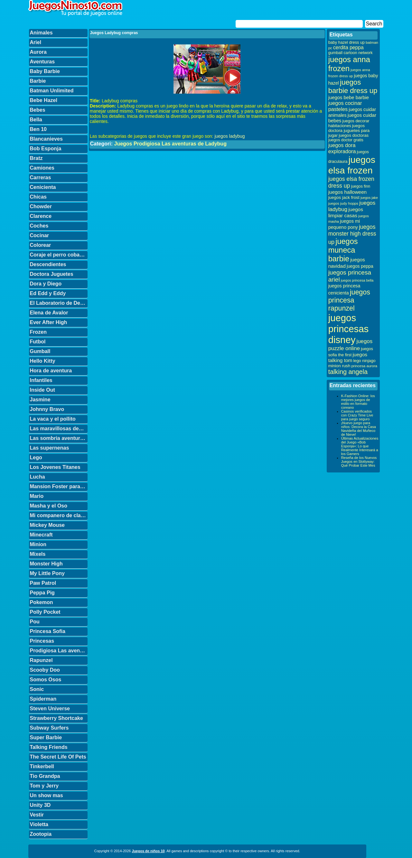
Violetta (39, 824)
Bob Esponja (45, 148)
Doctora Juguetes (51, 274)
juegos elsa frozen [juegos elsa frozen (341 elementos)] (351, 164)
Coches (39, 225)
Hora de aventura (51, 370)
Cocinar (39, 235)
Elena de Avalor (49, 312)
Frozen (38, 332)
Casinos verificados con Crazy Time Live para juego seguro (357, 415)
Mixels (38, 554)
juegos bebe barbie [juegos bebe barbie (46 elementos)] (348, 97)
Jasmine (40, 399)
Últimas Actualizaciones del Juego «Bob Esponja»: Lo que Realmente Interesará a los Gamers (360, 446)
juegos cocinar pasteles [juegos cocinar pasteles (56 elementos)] (345, 106)
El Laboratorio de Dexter (59, 303)
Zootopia (41, 834)
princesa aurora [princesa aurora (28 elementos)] (364, 366)
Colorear (40, 245)
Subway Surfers (49, 728)
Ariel (36, 42)
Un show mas (46, 795)
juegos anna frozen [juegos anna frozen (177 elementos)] (349, 64)
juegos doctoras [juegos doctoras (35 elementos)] (354, 135)
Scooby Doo (45, 670)
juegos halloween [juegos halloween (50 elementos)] (347, 192)
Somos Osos (45, 679)
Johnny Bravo (47, 409)
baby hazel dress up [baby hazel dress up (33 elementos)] (346, 42)
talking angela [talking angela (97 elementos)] (348, 371)
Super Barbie (46, 737)
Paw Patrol (43, 583)
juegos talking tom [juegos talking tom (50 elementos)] (347, 357)
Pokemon (41, 602)
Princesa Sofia (47, 631)
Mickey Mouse (47, 525)
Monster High (46, 563)
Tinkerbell (42, 766)
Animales (41, 32)
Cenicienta (43, 187)
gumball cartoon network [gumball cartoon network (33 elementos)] (350, 53)
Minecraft (41, 534)
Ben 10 (38, 129)
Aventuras (42, 61)
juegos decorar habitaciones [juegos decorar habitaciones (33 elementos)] (349, 123)
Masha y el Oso (49, 505)
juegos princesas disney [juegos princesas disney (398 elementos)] (348, 328)
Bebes (37, 110)
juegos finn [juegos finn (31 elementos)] (360, 186)
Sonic (37, 689)
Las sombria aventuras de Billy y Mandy (59, 438)
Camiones (42, 168)
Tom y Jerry (44, 785)
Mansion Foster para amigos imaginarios (59, 486)
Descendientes (48, 264)
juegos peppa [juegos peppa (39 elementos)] (360, 266)
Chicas (38, 197)
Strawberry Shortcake (56, 718)
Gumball (40, 351)
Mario (37, 496)
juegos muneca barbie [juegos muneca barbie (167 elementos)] (343, 250)
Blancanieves (46, 139)
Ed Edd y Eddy (48, 293)
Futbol (38, 341)
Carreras (40, 177)
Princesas (42, 641)
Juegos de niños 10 (148, 851)
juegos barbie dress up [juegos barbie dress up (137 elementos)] (353, 86)
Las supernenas (49, 448)
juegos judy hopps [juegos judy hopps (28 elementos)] (343, 203)
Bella (36, 119)
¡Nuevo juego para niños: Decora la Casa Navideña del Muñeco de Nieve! (358, 428)
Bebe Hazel (43, 100)
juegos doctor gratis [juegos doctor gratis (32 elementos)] (345, 140)
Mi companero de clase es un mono (59, 515)
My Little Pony (47, 573)
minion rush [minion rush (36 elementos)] (339, 365)
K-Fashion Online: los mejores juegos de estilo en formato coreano (358, 401)
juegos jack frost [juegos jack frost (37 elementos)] (344, 197)
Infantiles (41, 380)
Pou (35, 621)
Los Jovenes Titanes (55, 467)
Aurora (38, 52)
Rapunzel (41, 660)
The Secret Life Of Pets (58, 757)
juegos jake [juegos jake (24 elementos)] (369, 198)
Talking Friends (49, 747)
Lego (36, 457)
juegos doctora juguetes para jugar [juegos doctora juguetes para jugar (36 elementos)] (349, 130)
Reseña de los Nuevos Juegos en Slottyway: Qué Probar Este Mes (359, 461)
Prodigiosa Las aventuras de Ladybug (59, 650)
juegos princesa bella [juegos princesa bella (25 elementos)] (357, 280)
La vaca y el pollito (53, 419)
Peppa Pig (42, 592)
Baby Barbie (45, 71)
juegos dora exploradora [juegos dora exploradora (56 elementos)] (342, 148)
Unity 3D (40, 805)
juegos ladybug (229, 136)
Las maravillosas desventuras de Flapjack (59, 428)
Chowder (41, 206)
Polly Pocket (45, 612)
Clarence (41, 216)
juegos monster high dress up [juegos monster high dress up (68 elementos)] (352, 234)
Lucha (37, 477)
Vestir (37, 814)
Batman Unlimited (52, 90)
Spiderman (43, 699)
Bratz (36, 158)
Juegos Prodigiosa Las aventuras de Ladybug (170, 143)
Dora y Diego (46, 283)
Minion (38, 544)
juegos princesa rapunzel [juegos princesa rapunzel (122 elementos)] (349, 300)
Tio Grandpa (45, 776)
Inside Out (42, 390)
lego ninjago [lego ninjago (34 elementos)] (364, 360)
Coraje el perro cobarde (59, 254)
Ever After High (48, 322)
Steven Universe (50, 708)
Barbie (38, 81)
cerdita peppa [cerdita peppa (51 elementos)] (348, 47)
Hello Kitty (42, 361)
